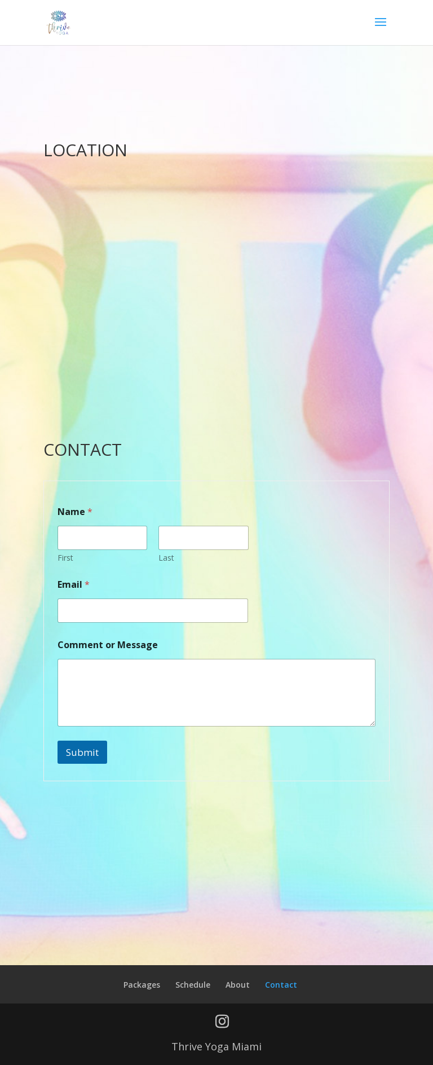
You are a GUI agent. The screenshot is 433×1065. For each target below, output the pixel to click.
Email (74, 584)
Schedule (192, 984)
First (65, 557)
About (238, 984)
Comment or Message (108, 645)
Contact (281, 984)
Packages (141, 984)
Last (166, 557)
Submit (82, 752)
